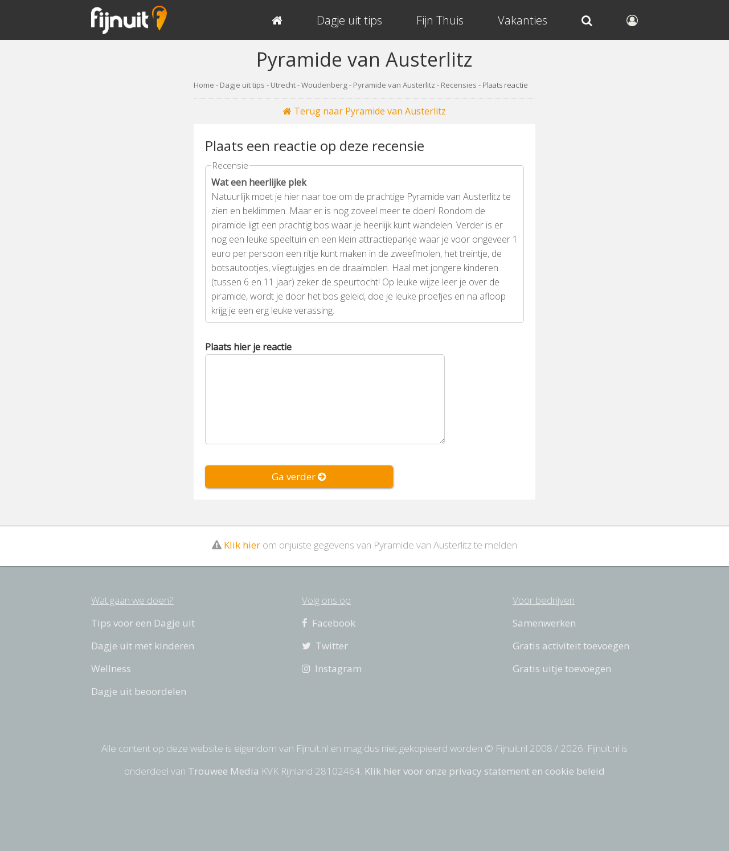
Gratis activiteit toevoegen (571, 645)
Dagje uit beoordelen (138, 691)
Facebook (328, 622)
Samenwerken (544, 622)
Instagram (332, 668)
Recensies (459, 85)
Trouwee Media (223, 771)
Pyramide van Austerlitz (394, 85)
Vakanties (522, 20)
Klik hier (242, 544)
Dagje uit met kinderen (142, 645)
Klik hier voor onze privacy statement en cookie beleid (484, 771)
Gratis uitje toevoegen (562, 668)
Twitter (325, 645)
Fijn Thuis (440, 20)
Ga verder (299, 476)
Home (204, 85)
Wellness (111, 668)
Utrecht (283, 85)
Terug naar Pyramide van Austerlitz (364, 111)
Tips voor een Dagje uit (143, 622)
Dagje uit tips (242, 85)
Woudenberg (324, 85)
